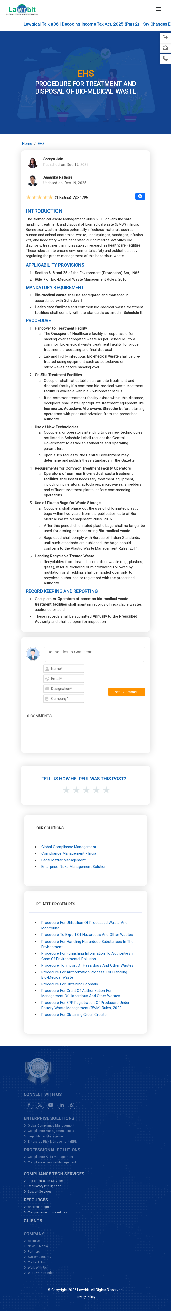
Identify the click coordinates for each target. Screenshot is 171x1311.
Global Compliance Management (68, 847)
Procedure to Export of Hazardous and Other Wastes (87, 934)
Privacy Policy (85, 1297)
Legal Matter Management (63, 860)
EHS (41, 143)
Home (27, 143)
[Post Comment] (126, 692)
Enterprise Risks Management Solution (74, 866)
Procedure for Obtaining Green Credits (74, 1014)
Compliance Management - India (68, 853)
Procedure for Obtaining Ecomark (69, 984)
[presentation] (122, 672)
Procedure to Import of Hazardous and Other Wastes (87, 965)
